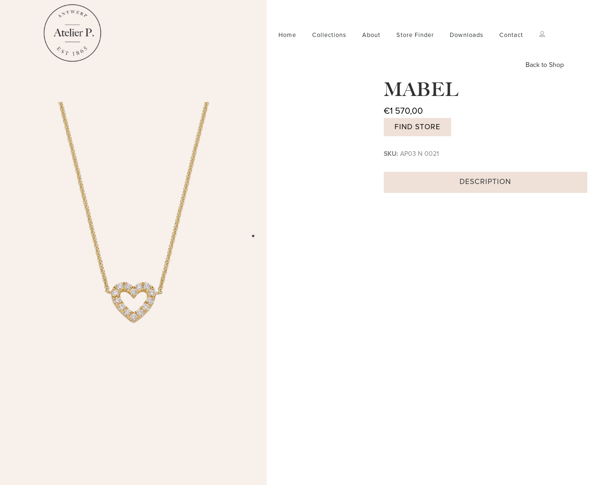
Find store (417, 127)
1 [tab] (253, 236)
